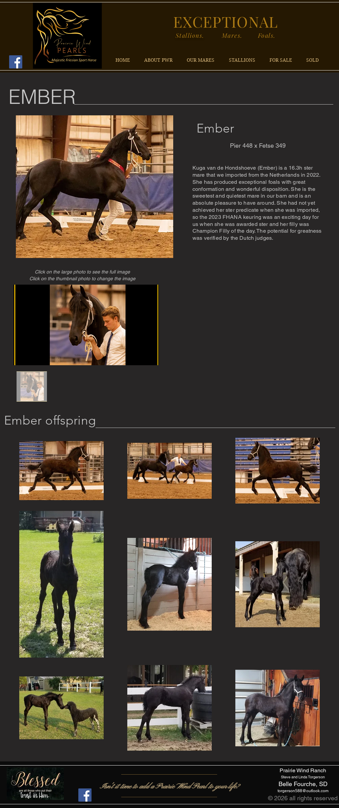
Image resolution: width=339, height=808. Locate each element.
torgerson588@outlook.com (303, 790)
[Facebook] (15, 61)
